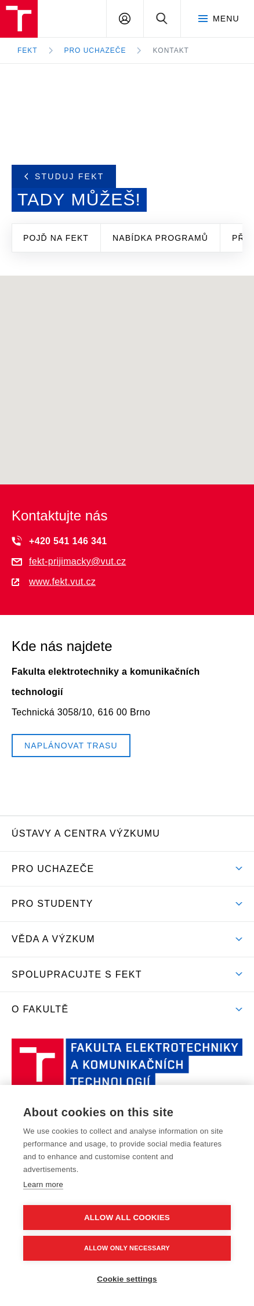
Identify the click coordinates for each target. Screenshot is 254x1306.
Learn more (43, 1184)
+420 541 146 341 (59, 541)
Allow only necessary (127, 1248)
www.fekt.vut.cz (54, 582)
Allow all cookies (127, 1217)
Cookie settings (127, 1279)
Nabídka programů (160, 238)
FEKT (27, 50)
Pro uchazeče (95, 50)
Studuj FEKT (64, 176)
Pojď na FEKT (56, 238)
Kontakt (171, 50)
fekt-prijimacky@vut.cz (69, 561)
